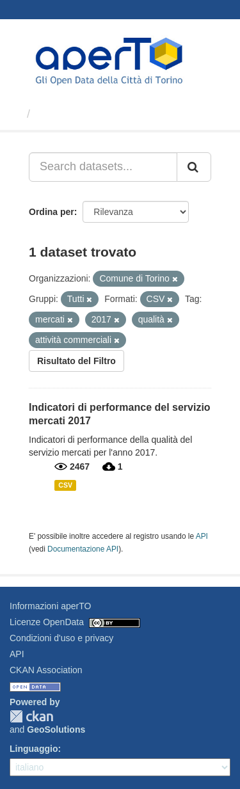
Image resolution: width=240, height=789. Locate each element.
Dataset (57, 114)
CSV (65, 485)
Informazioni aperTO (50, 606)
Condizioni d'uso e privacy (61, 638)
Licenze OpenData (47, 622)
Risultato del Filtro (76, 361)
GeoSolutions (56, 729)
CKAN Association (46, 670)
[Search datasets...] (103, 167)
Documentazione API (82, 549)
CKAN (31, 716)
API (202, 536)
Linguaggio (34, 749)
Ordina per (51, 212)
